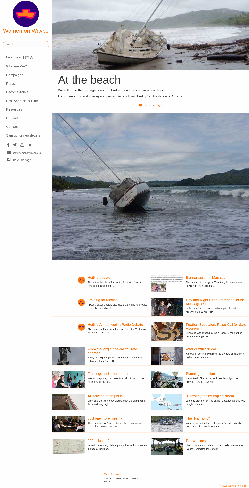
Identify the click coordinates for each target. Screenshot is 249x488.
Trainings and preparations (108, 374)
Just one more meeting (105, 418)
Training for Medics (102, 300)
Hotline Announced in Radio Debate (115, 324)
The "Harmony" (198, 418)
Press (10, 83)
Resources (14, 109)
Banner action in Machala (205, 278)
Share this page (19, 160)
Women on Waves (26, 17)
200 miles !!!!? (99, 441)
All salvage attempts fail (106, 396)
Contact (12, 127)
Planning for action (200, 374)
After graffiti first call (201, 349)
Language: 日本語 (19, 57)
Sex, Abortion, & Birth (22, 101)
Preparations (196, 441)
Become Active (17, 92)
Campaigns (14, 75)
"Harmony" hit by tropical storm (210, 396)
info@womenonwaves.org (24, 153)
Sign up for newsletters (23, 135)
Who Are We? (16, 66)
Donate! (12, 118)
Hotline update (99, 278)
